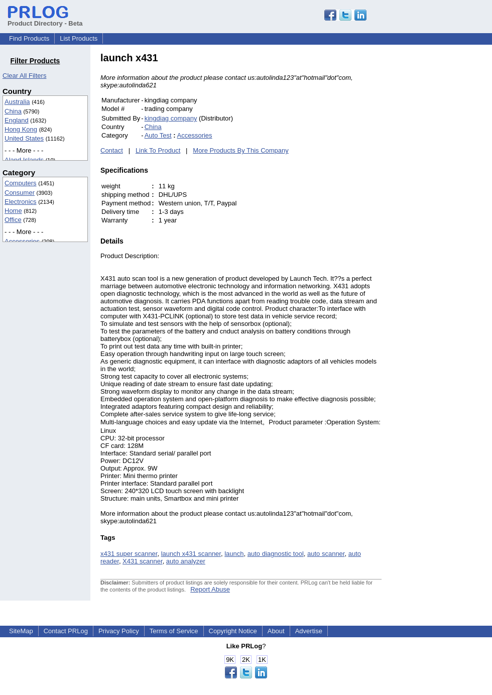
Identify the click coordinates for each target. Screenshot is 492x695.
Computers (21, 183)
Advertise (308, 631)
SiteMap (21, 631)
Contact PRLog (66, 631)
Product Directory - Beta (45, 19)
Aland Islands (24, 160)
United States (24, 138)
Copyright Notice (233, 631)
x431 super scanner (128, 553)
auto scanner (325, 553)
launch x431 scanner (191, 553)
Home (13, 210)
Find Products (29, 38)
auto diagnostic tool (276, 553)
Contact (111, 150)
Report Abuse (210, 589)
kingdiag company (171, 118)
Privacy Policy (118, 631)
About (276, 631)
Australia (17, 101)
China (13, 111)
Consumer (20, 192)
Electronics (21, 201)
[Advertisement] (449, 203)
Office (13, 219)
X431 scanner (142, 561)
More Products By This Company (241, 150)
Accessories (22, 241)
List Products (78, 38)
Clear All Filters (24, 75)
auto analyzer (185, 561)
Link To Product (158, 150)
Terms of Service (174, 631)
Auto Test (158, 135)
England (17, 120)
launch (233, 553)
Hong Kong (21, 129)
